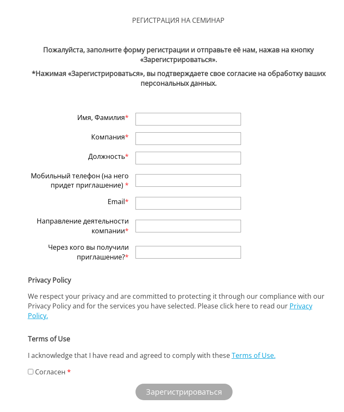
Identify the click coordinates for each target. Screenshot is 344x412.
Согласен (46, 372)
